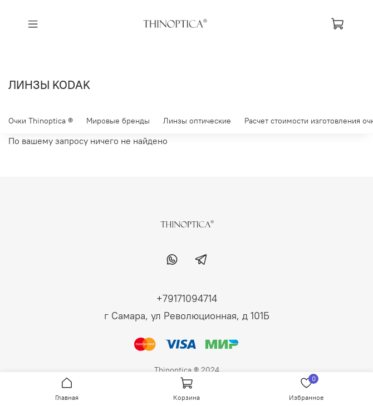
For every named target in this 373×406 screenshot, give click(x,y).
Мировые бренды (118, 121)
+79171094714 (186, 298)
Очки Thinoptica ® (40, 121)
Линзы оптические (197, 121)
